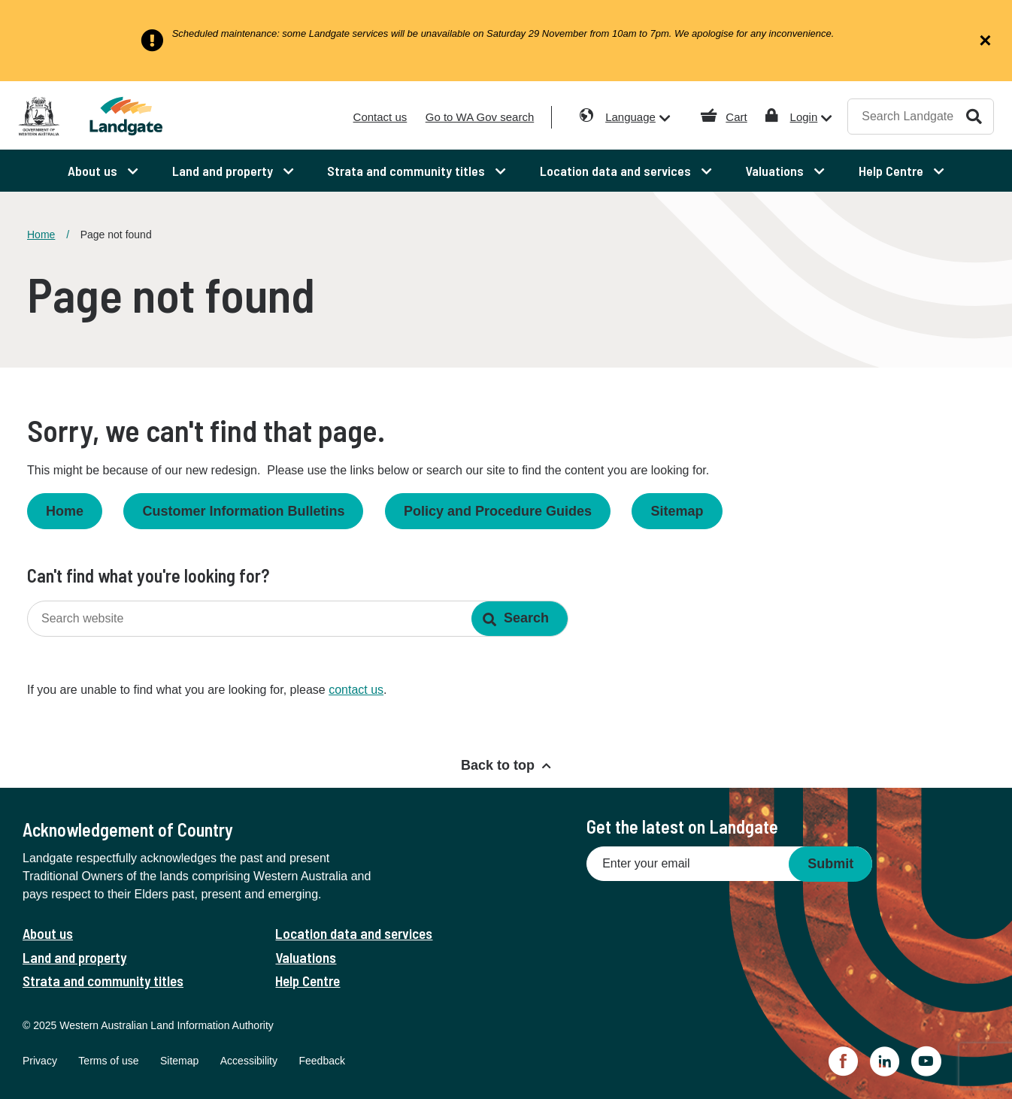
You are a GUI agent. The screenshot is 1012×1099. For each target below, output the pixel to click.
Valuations (305, 957)
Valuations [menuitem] (776, 170)
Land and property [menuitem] (224, 170)
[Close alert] (985, 40)
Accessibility (248, 1061)
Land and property (74, 957)
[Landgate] (140, 116)
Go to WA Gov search (480, 117)
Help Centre (307, 980)
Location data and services (353, 933)
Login (804, 117)
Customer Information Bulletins (243, 511)
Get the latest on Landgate (682, 826)
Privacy (40, 1061)
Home (41, 235)
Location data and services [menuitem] (617, 170)
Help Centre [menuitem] (892, 170)
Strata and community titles (103, 980)
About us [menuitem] (94, 170)
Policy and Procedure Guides (498, 511)
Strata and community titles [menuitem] (407, 170)
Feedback (321, 1061)
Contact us (380, 117)
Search (974, 116)
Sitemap (676, 511)
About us (48, 933)
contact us (356, 689)
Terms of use (108, 1061)
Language (630, 117)
